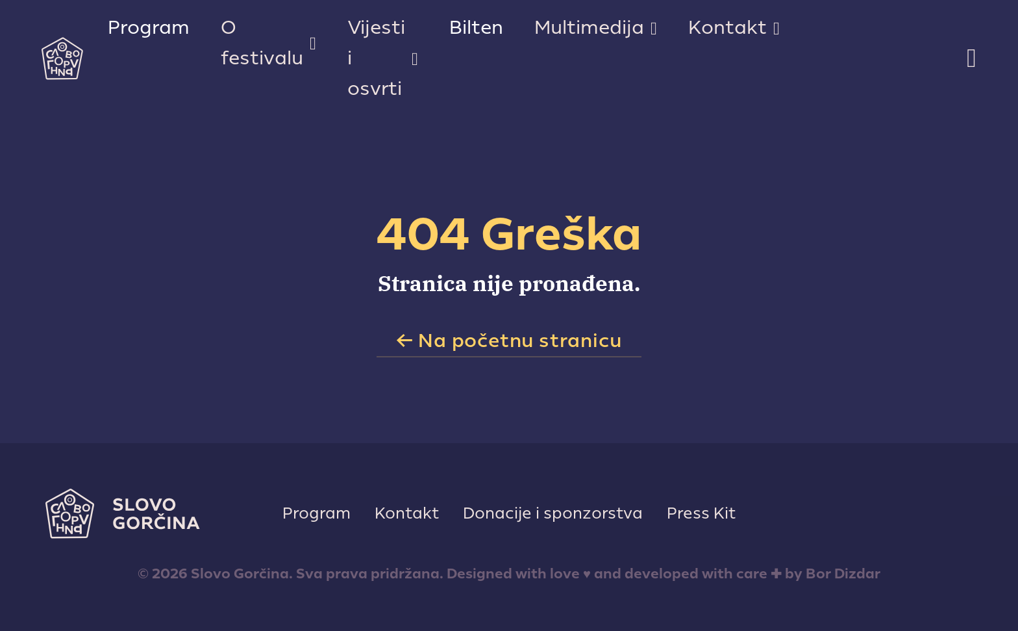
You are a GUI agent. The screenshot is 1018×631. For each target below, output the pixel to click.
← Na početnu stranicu (509, 340)
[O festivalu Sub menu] (313, 43)
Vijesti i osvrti (376, 58)
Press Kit (701, 513)
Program (149, 27)
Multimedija (589, 27)
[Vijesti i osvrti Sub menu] (415, 59)
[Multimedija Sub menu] (654, 28)
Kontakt (727, 27)
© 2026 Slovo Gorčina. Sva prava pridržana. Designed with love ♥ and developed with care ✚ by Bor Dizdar (509, 574)
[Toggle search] (971, 58)
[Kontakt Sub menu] (776, 28)
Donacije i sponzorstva (553, 513)
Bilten (476, 27)
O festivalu (262, 43)
